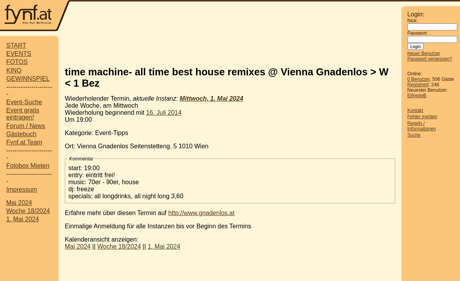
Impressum (21, 189)
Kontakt (415, 110)
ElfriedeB (416, 95)
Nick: (412, 20)
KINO (13, 70)
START (16, 45)
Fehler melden (422, 116)
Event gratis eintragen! (22, 114)
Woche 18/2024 (28, 211)
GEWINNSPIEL (28, 78)
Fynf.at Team (24, 142)
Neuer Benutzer (423, 53)
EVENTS (18, 53)
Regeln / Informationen (421, 126)
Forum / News (25, 126)
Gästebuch (21, 134)
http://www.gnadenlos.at (201, 213)
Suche (414, 135)
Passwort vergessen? (429, 59)
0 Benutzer (418, 79)
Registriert (418, 84)
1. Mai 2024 (22, 219)
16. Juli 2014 (164, 112)
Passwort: (417, 33)
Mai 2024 (19, 202)
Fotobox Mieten (27, 165)
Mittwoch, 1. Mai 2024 (211, 98)
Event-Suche (24, 102)
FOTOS (17, 62)
